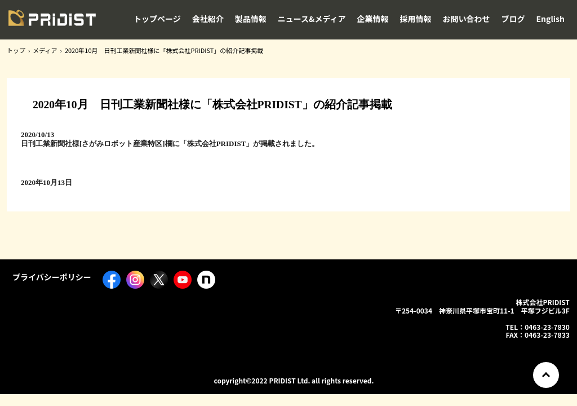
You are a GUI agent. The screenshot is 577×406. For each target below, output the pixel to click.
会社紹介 (208, 18)
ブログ (513, 18)
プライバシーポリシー (51, 277)
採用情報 (416, 18)
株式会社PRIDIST (52, 22)
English (550, 18)
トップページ (157, 18)
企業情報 (373, 18)
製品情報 (251, 18)
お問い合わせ (466, 18)
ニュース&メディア (312, 18)
